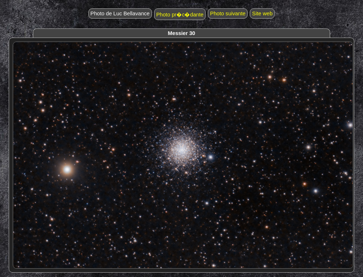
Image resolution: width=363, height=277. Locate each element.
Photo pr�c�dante (179, 15)
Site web (262, 13)
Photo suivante (227, 13)
